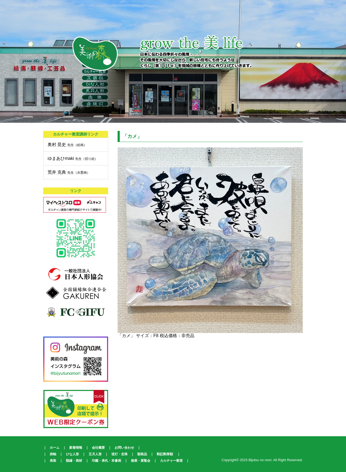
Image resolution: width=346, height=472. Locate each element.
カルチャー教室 (171, 461)
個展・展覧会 (140, 461)
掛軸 (53, 454)
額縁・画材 (74, 461)
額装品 (142, 454)
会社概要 (98, 448)
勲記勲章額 (165, 454)
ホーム (54, 448)
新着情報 (75, 448)
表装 (53, 461)
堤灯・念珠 (119, 454)
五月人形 (95, 454)
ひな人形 (72, 454)
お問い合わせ (124, 448)
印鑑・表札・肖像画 (106, 461)
